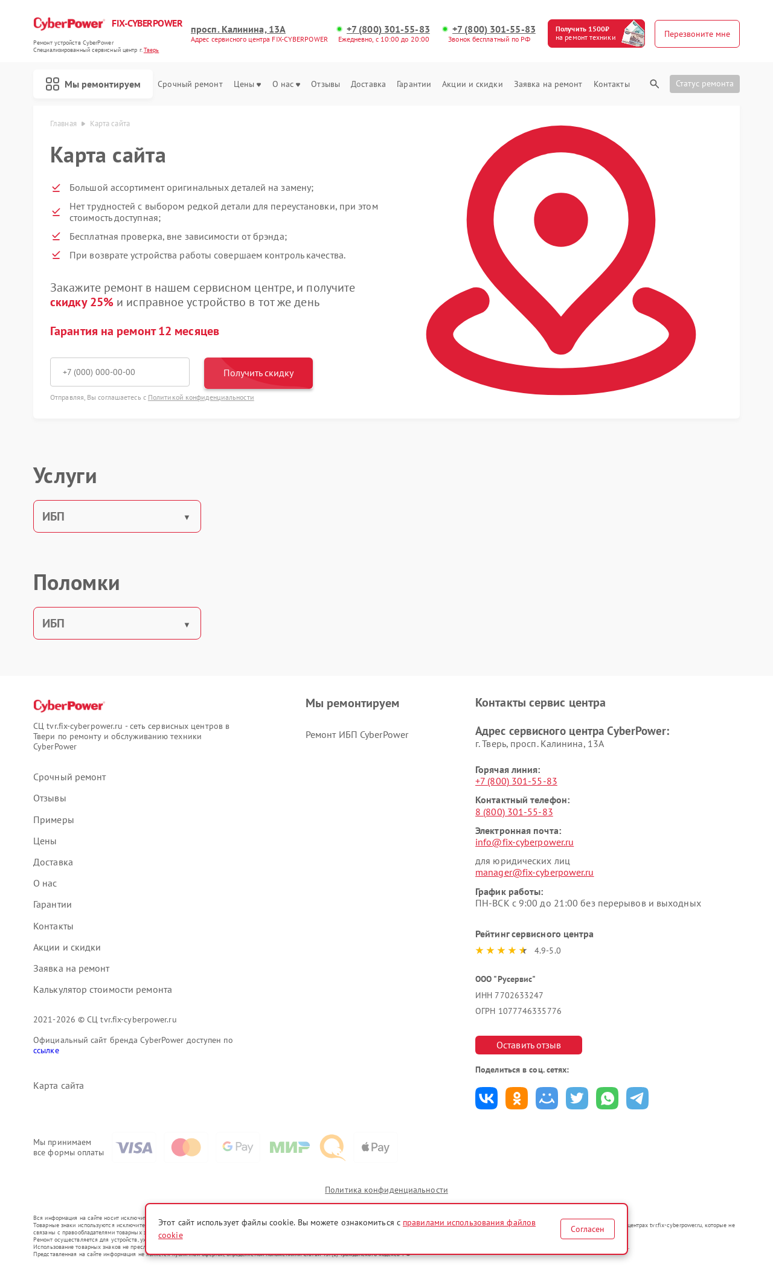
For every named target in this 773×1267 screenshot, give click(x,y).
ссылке (46, 1050)
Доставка (368, 84)
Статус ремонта (705, 83)
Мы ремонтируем (93, 84)
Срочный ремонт (190, 84)
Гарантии (414, 84)
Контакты (612, 84)
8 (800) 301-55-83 (514, 812)
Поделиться (486, 1098)
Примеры (53, 820)
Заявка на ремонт (548, 84)
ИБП (53, 516)
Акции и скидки (472, 84)
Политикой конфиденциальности (201, 397)
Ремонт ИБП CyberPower (357, 734)
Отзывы (325, 84)
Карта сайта (58, 1085)
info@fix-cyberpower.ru (524, 842)
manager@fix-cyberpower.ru (534, 872)
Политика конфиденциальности (386, 1189)
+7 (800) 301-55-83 (388, 29)
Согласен (588, 1229)
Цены (247, 84)
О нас (286, 84)
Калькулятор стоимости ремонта (102, 989)
